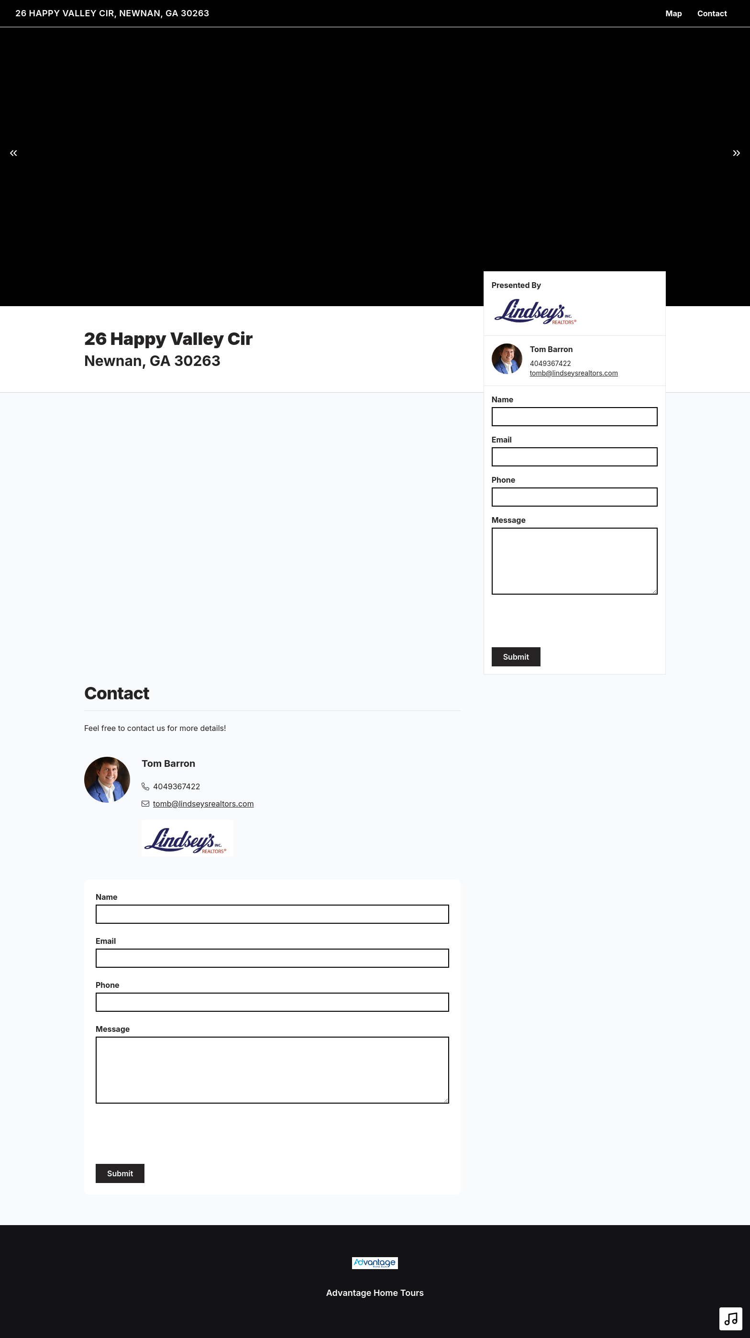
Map (674, 13)
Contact (712, 13)
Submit (516, 657)
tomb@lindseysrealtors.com (574, 373)
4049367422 (550, 363)
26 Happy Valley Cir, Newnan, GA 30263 (112, 13)
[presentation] (564, 621)
